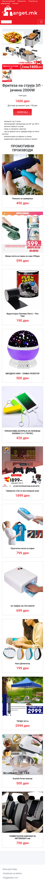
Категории (6, 22)
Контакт (15, 3)
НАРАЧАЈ (22, 112)
